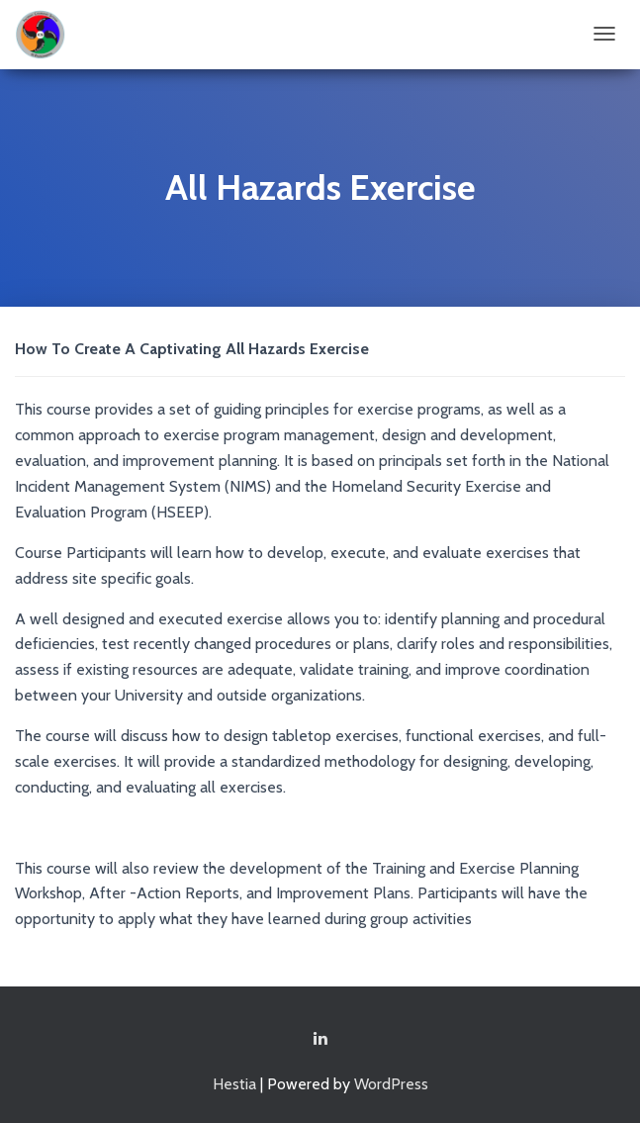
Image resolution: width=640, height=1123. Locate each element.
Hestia (234, 1084)
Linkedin (320, 1039)
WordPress (391, 1084)
